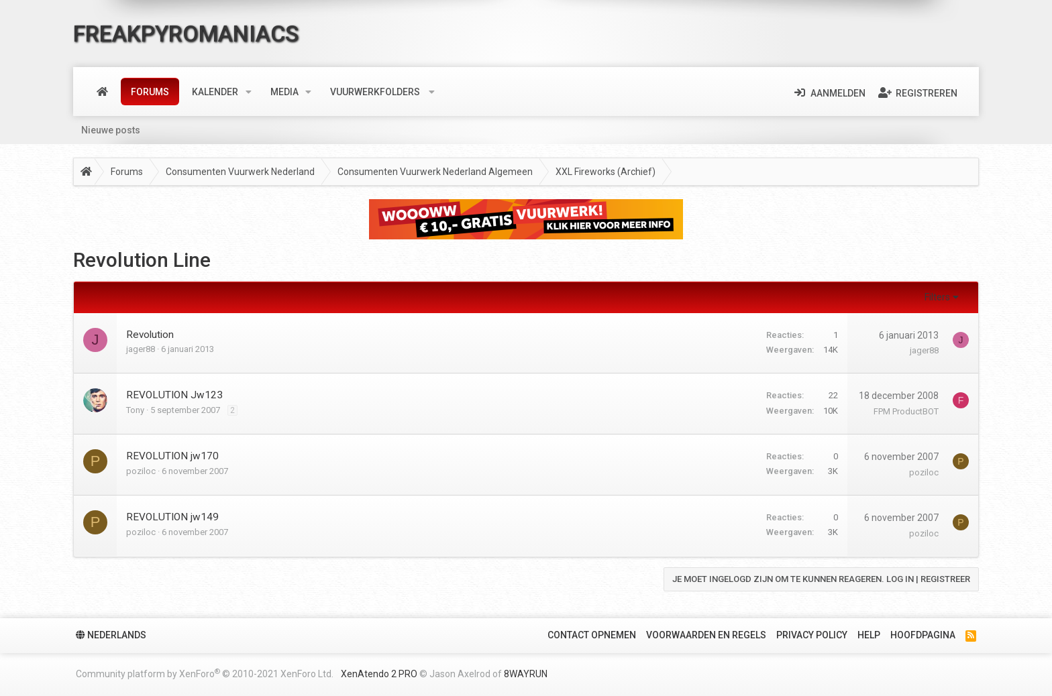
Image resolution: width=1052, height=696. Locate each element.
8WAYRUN (525, 674)
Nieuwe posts (110, 130)
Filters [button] (937, 297)
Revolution (150, 335)
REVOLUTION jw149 (172, 517)
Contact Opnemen (591, 635)
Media (284, 91)
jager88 (140, 349)
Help (868, 635)
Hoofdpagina (922, 635)
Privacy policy (811, 635)
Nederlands (111, 635)
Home (102, 91)
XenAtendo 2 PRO (379, 674)
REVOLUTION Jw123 (174, 395)
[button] (249, 91)
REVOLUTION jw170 (172, 456)
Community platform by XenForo (204, 673)
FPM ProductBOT (906, 411)
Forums (150, 91)
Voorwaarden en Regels (706, 635)
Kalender (215, 91)
